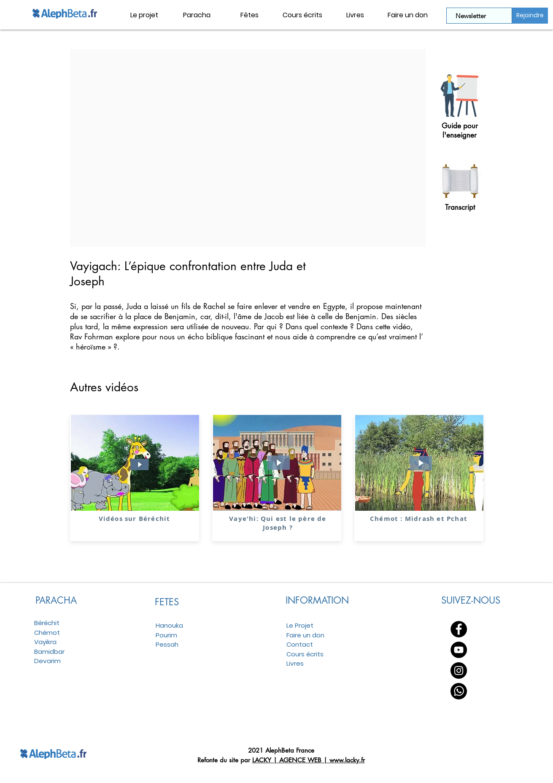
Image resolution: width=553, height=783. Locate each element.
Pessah (167, 644)
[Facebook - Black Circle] (458, 629)
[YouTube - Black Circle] (458, 650)
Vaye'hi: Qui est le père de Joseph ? (277, 523)
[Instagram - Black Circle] (458, 670)
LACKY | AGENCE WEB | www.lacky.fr (308, 760)
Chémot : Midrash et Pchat (418, 518)
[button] (196, 15)
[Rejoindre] (530, 16)
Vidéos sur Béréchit (134, 518)
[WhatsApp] (458, 691)
